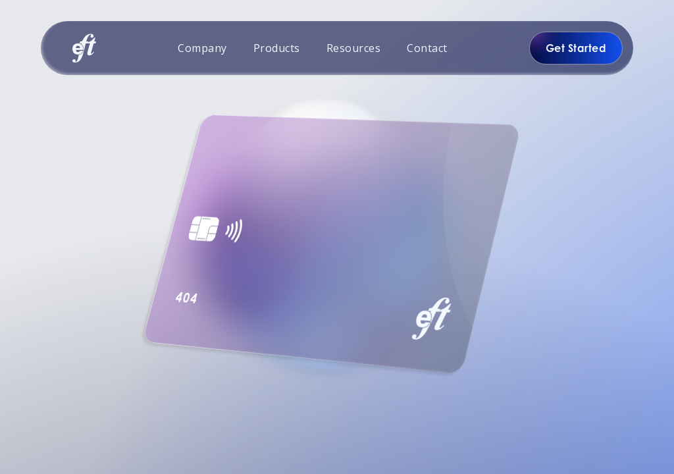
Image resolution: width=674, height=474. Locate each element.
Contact (427, 48)
